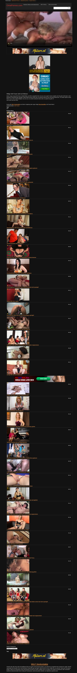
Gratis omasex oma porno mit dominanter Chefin (18, 472)
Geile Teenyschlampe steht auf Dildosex (16, 198)
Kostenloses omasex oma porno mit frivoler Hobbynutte (20, 182)
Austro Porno (32, 0)
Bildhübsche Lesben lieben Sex (14, 124)
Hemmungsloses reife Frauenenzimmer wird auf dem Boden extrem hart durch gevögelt (27, 601)
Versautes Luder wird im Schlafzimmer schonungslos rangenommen (23, 345)
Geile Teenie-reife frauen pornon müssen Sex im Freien (20, 486)
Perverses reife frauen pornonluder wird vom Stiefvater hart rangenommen (24, 615)
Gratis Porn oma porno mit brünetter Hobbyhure (18, 643)
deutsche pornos (24, 0)
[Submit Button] (69, 8)
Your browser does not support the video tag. (39, 29)
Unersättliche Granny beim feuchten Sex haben (18, 529)
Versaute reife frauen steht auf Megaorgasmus (17, 586)
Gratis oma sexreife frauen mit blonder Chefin (17, 359)
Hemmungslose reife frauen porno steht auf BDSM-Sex (19, 227)
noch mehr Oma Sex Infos (12, 100)
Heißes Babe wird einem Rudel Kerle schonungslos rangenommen (22, 514)
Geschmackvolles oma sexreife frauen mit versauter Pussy (20, 557)
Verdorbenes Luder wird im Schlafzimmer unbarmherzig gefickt (21, 571)
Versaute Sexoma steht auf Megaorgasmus (17, 442)
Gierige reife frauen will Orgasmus (15, 543)
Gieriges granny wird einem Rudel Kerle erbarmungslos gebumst (22, 168)
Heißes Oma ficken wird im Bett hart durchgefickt (18, 329)
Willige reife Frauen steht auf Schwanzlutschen (18, 395)
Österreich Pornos (16, 0)
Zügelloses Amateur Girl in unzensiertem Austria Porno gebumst (22, 458)
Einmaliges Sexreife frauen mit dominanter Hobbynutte (20, 154)
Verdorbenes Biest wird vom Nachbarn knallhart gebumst (20, 629)
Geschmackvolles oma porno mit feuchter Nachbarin (19, 273)
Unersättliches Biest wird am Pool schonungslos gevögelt (20, 315)
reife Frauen (16, 105)
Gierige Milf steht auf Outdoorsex (14, 374)
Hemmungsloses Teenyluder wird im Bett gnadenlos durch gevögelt (23, 287)
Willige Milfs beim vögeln (13, 301)
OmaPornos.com (14, 5)
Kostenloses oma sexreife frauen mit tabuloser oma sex (20, 140)
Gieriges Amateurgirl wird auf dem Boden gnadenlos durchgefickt (22, 500)
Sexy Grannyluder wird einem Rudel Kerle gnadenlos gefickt (21, 426)
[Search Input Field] (61, 8)
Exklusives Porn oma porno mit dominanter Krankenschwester (21, 257)
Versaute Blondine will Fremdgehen (15, 243)
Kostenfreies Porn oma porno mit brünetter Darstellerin (20, 213)
